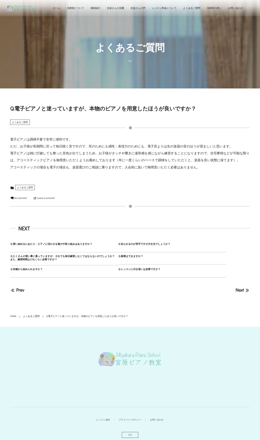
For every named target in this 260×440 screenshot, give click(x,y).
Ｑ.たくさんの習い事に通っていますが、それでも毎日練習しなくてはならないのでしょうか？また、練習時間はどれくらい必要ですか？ (208, 245)
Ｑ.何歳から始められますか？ (106, 257)
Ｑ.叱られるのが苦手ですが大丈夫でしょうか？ (116, 244)
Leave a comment (46, 198)
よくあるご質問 (20, 122)
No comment (20, 198)
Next (242, 278)
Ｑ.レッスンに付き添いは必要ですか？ (191, 257)
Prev (17, 278)
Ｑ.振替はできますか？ (22, 257)
